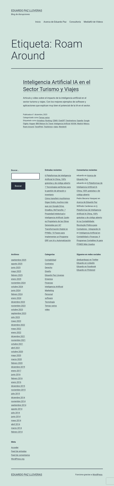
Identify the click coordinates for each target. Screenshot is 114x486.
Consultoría (75, 21)
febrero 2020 (16, 363)
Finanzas (49, 283)
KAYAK (73, 124)
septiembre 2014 (18, 405)
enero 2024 (16, 298)
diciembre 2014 (18, 397)
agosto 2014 (16, 409)
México (86, 124)
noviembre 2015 (18, 390)
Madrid (80, 124)
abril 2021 (15, 348)
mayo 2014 (16, 420)
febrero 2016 (16, 378)
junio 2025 (15, 267)
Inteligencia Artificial (62, 124)
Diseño (48, 271)
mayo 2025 (16, 271)
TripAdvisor (48, 127)
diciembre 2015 (18, 386)
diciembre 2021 (18, 336)
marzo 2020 (16, 359)
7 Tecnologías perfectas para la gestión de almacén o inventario (58, 191)
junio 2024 (15, 290)
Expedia (80, 121)
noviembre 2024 (18, 283)
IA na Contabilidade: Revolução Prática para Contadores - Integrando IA (89, 225)
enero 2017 (16, 371)
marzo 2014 (16, 428)
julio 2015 (15, 393)
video (47, 309)
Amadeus (41, 121)
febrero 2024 (16, 294)
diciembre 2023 (18, 302)
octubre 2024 (17, 286)
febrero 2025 (16, 275)
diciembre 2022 (18, 325)
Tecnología (50, 302)
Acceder (14, 447)
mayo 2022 (16, 328)
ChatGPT (61, 121)
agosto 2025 (16, 264)
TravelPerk (39, 127)
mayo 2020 (16, 355)
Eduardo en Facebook (86, 266)
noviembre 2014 (18, 401)
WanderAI (62, 127)
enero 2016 (16, 382)
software (49, 298)
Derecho (48, 267)
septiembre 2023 (18, 313)
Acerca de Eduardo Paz (55, 21)
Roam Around (28, 127)
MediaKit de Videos (93, 21)
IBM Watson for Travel (44, 124)
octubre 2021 (17, 344)
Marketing (49, 290)
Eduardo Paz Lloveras (26, 10)
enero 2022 (16, 332)
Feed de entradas (18, 451)
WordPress (97, 474)
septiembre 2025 (18, 260)
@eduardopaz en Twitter (87, 259)
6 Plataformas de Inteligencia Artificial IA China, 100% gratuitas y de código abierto (58, 179)
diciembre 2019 (18, 367)
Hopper (32, 124)
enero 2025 (16, 279)
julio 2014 (15, 413)
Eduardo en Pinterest (86, 270)
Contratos (49, 264)
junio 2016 (15, 374)
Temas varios (44, 117)
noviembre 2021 (18, 340)
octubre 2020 (17, 351)
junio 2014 (15, 416)
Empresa (49, 279)
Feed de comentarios (20, 455)
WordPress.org (17, 459)
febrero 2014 (16, 432)
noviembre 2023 (18, 306)
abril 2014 (15, 424)
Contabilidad (50, 260)
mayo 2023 (16, 321)
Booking (48, 121)
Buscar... (15, 170)
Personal (49, 294)
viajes (55, 127)
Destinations (71, 121)
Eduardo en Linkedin (86, 263)
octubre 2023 (17, 309)
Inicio (38, 21)
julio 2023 (15, 317)
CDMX (55, 121)
